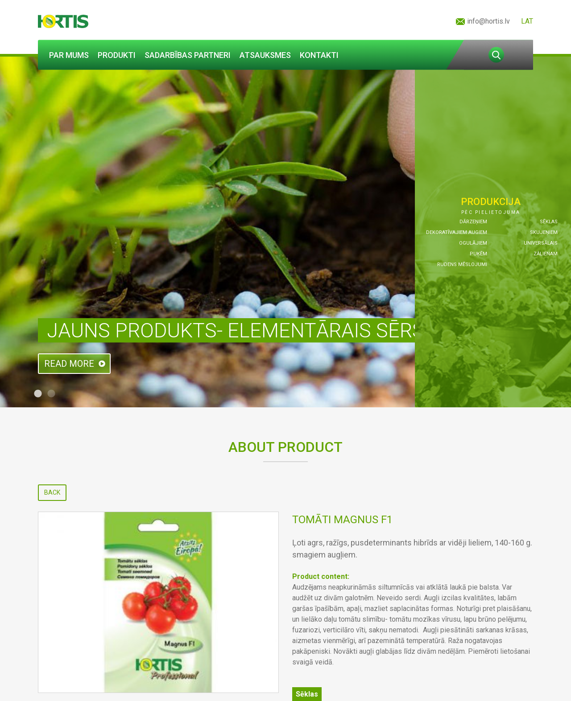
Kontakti (319, 55)
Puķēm (478, 254)
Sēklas (549, 222)
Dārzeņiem (473, 222)
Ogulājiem (473, 243)
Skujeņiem (544, 232)
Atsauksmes (265, 55)
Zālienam (546, 254)
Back (52, 492)
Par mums (69, 55)
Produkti (117, 55)
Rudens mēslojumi (462, 264)
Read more (69, 363)
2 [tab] (51, 393)
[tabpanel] (285, 232)
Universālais (541, 243)
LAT (527, 21)
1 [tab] (37, 393)
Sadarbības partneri (188, 55)
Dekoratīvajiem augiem (456, 232)
